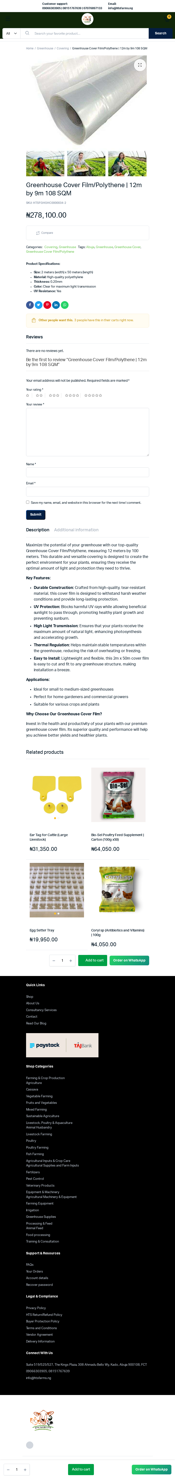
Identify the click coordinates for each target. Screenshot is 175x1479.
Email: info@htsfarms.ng (120, 6)
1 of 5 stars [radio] (29, 395)
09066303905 (36, 1371)
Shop (30, 997)
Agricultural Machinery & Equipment (51, 1197)
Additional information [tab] (76, 530)
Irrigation (32, 1210)
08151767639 (59, 1371)
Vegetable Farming (39, 1096)
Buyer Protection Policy (42, 1321)
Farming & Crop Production (45, 1078)
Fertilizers (33, 1172)
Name (31, 464)
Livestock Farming (39, 1134)
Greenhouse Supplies (41, 1217)
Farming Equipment (40, 1203)
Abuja (90, 247)
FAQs (30, 1264)
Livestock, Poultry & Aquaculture (49, 1123)
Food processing (38, 1235)
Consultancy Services (41, 1010)
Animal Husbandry (39, 1127)
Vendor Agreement (39, 1334)
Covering (63, 48)
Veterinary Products (40, 1185)
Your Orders (34, 1271)
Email (31, 483)
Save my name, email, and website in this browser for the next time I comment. (86, 502)
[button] (140, 65)
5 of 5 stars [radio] (93, 395)
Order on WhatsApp (151, 1469)
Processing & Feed (39, 1223)
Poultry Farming (37, 1147)
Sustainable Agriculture (42, 1116)
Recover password (39, 1285)
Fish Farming (35, 1154)
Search (160, 33)
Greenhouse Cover (127, 247)
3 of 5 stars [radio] (55, 395)
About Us (33, 1003)
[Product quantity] (17, 1469)
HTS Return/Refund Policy (44, 1315)
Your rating (34, 389)
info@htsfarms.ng (38, 1378)
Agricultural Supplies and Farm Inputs (52, 1165)
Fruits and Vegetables (41, 1103)
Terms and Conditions (41, 1328)
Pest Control (35, 1179)
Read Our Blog (36, 1023)
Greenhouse (45, 48)
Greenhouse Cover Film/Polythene (50, 251)
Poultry (31, 1141)
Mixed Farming (36, 1109)
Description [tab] (37, 530)
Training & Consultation (42, 1241)
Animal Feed (34, 1228)
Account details (37, 1278)
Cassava (32, 1089)
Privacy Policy (36, 1308)
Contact (32, 1016)
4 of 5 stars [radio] (73, 395)
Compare (47, 232)
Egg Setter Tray (42, 930)
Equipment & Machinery (42, 1192)
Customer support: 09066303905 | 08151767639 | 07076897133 (72, 6)
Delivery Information (40, 1341)
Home (30, 48)
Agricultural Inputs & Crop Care (48, 1161)
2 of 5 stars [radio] (40, 395)
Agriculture (34, 1083)
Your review (35, 404)
